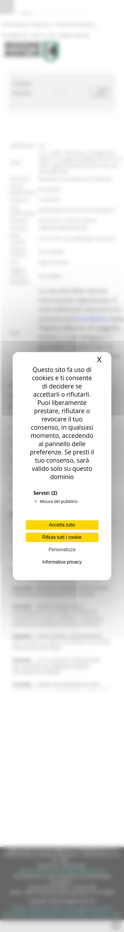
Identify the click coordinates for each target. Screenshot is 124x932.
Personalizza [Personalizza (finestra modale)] (62, 549)
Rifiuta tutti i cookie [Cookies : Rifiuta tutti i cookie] (61, 537)
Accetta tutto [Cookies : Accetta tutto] (62, 524)
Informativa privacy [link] (61, 561)
